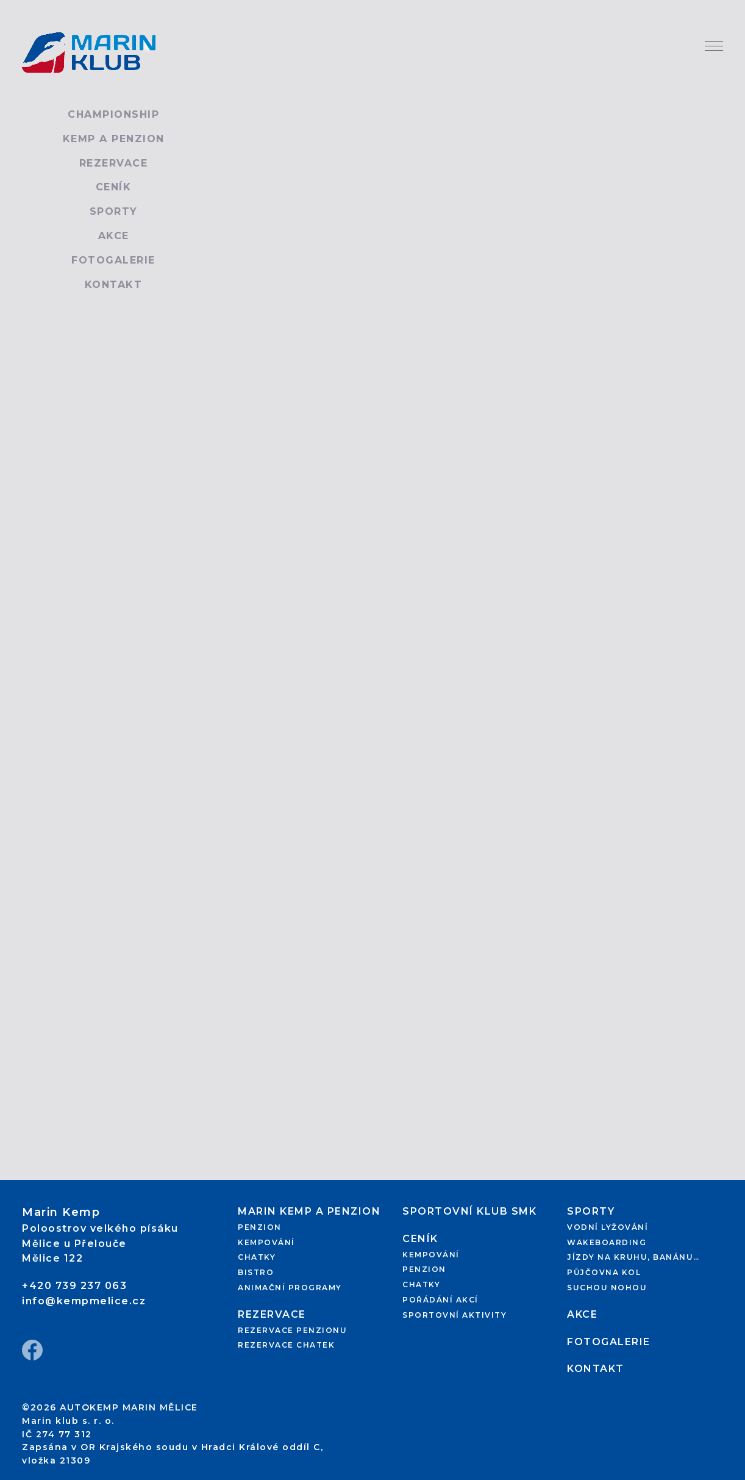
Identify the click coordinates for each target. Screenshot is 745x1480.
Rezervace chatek (286, 1344)
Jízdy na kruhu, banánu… (633, 1257)
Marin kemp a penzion (309, 1211)
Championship (113, 114)
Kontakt (114, 284)
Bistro (256, 1272)
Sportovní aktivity (454, 1315)
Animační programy (290, 1287)
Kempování (266, 1242)
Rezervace (113, 163)
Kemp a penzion (114, 139)
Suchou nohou (607, 1287)
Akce (113, 236)
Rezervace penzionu (292, 1330)
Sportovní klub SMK (469, 1211)
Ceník (114, 187)
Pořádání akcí (440, 1299)
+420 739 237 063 (74, 1285)
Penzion (260, 1227)
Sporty (114, 211)
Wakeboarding (606, 1242)
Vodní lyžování (607, 1227)
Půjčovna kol (604, 1272)
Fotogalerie (113, 260)
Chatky (257, 1257)
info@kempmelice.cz (84, 1301)
